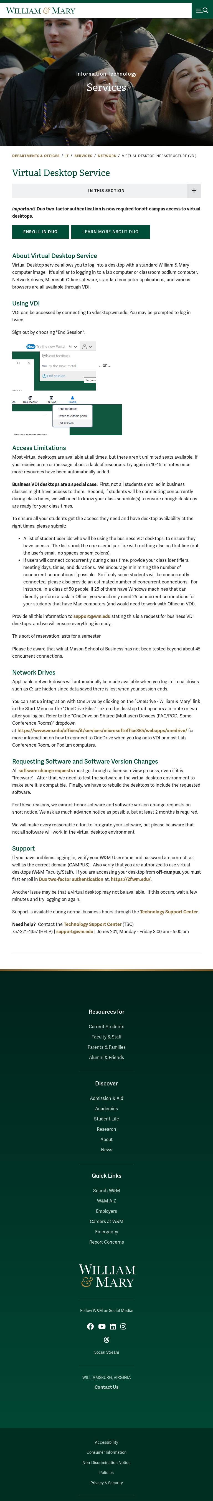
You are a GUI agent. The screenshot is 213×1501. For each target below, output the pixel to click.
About (106, 1139)
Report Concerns (106, 1242)
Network (107, 156)
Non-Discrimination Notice (106, 1462)
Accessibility (106, 1442)
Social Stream (106, 1352)
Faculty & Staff (106, 1037)
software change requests (46, 771)
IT (67, 156)
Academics (106, 1109)
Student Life (106, 1119)
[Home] (40, 11)
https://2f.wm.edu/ (131, 879)
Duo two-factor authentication (70, 879)
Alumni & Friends (106, 1057)
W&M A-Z (106, 1201)
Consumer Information (106, 1452)
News (106, 1150)
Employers (106, 1211)
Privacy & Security (106, 1483)
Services (106, 87)
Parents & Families (107, 1047)
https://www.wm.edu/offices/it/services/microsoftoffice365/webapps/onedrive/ (102, 731)
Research (106, 1129)
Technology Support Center (169, 912)
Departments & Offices (36, 156)
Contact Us (106, 1387)
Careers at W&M (106, 1221)
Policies (106, 1472)
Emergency (106, 1232)
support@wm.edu (91, 616)
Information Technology (106, 74)
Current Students (106, 1027)
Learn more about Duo (110, 232)
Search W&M (106, 1191)
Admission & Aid (106, 1098)
